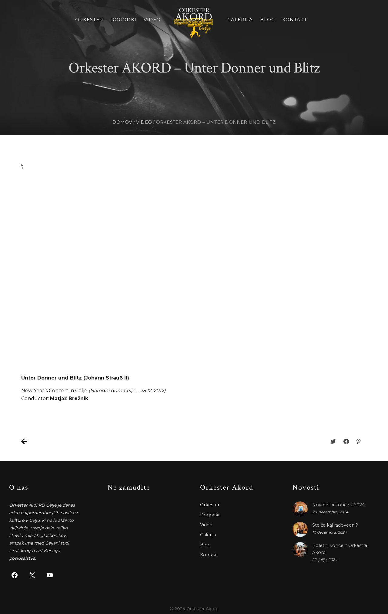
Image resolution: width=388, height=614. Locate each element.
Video (152, 19)
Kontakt (294, 19)
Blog (267, 19)
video (144, 122)
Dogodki (123, 19)
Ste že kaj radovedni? (334, 525)
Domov (122, 122)
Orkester (89, 19)
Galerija (240, 19)
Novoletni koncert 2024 (337, 505)
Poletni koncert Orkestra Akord (345, 545)
